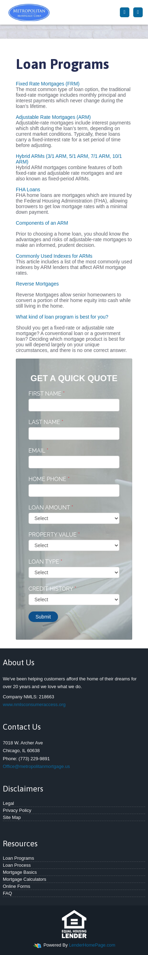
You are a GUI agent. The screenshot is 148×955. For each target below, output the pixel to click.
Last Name (45, 422)
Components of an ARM (42, 223)
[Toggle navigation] (138, 12)
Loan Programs (18, 858)
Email (38, 450)
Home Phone (49, 479)
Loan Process (17, 865)
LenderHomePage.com (92, 945)
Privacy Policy (17, 810)
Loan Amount (50, 507)
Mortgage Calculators (24, 879)
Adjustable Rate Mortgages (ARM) (53, 117)
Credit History (52, 588)
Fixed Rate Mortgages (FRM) (47, 83)
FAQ (7, 893)
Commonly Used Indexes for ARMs (54, 256)
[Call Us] (124, 12)
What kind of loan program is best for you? (62, 317)
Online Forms (16, 886)
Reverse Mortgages (37, 284)
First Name (46, 393)
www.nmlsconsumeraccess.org (34, 704)
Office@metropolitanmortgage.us (36, 766)
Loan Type (45, 561)
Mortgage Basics (20, 872)
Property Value (54, 534)
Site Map (12, 817)
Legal (8, 803)
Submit (43, 617)
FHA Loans (28, 189)
